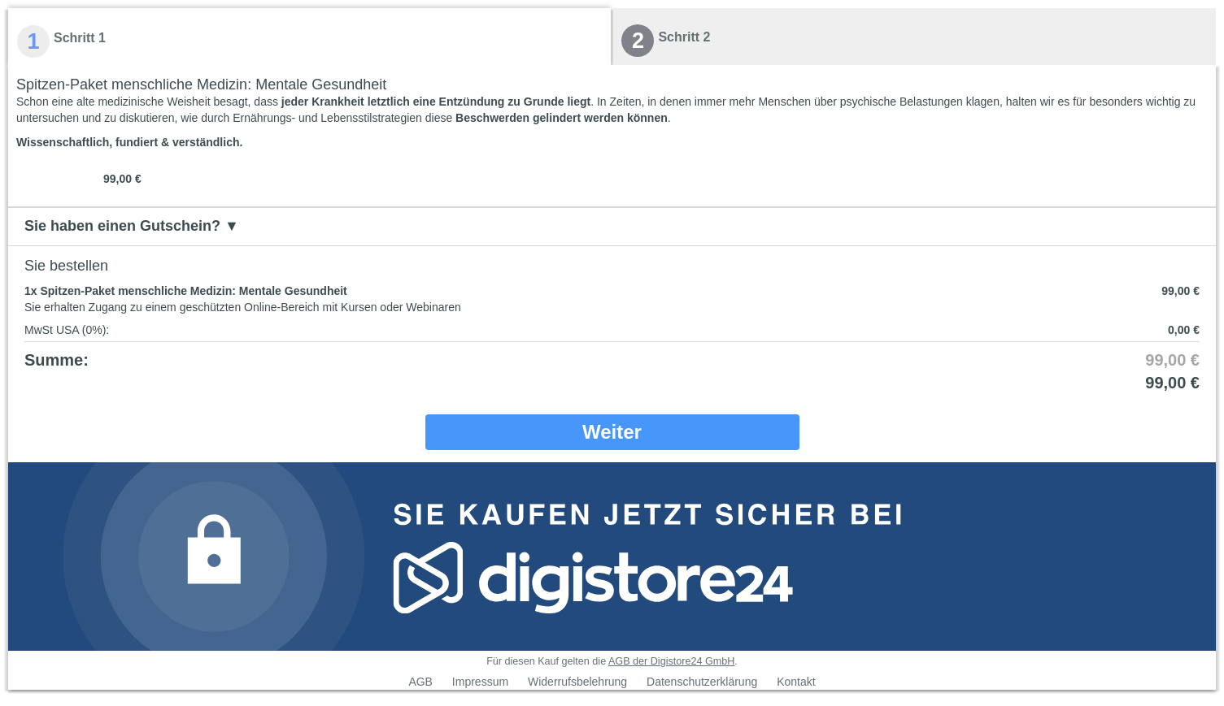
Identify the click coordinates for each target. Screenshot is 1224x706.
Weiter (612, 432)
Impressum (480, 681)
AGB (420, 681)
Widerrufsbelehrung (577, 681)
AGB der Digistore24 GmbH (671, 661)
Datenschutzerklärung (702, 681)
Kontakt (796, 681)
